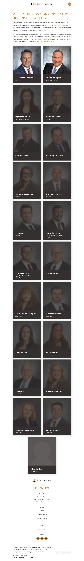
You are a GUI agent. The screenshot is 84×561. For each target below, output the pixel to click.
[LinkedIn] (38, 538)
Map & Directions (42, 502)
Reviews (42, 522)
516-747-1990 (42, 487)
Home (42, 511)
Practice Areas (42, 518)
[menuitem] (15, 557)
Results (42, 525)
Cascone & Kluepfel (47, 41)
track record (57, 25)
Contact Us (41, 529)
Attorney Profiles (42, 514)
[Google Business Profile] (46, 538)
